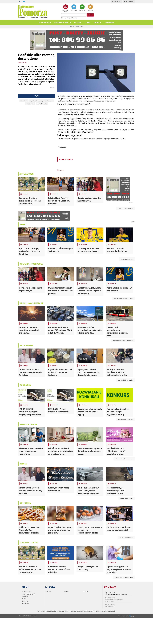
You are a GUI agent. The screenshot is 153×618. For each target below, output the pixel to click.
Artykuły (63, 18)
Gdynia (77, 27)
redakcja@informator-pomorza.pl (117, 594)
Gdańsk (72, 27)
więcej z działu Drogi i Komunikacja (123, 340)
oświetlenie (24, 101)
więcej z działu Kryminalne (125, 380)
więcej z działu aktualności (125, 208)
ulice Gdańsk (30, 104)
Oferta (77, 22)
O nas (87, 22)
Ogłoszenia (73, 18)
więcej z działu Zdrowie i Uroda (124, 577)
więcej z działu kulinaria (126, 538)
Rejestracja (128, 2)
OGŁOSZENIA (82, 7)
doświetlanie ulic (42, 104)
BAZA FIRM (90, 7)
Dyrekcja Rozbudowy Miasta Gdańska (41, 101)
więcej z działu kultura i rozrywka (123, 298)
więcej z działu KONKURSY (125, 419)
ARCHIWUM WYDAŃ (65, 8)
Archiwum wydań (62, 22)
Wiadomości (45, 22)
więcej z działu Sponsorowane (124, 459)
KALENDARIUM (74, 7)
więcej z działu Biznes (126, 498)
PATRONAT (109, 22)
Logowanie (116, 2)
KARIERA (97, 22)
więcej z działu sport (127, 259)
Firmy (68, 18)
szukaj (90, 15)
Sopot (82, 27)
